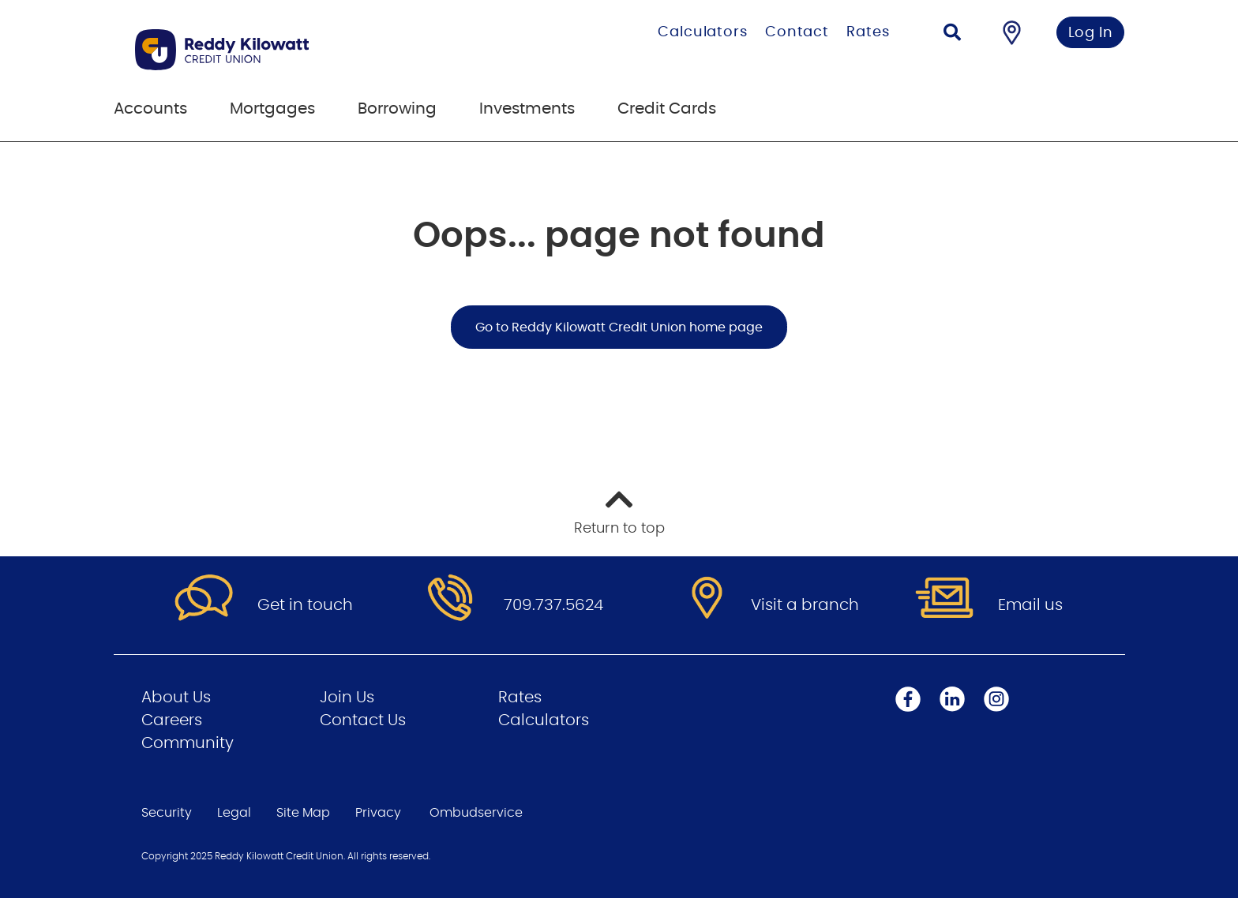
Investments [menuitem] (527, 109)
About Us (176, 697)
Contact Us (363, 720)
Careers (171, 720)
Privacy (378, 812)
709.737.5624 (553, 605)
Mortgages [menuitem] (272, 109)
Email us (1030, 605)
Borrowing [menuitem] (397, 109)
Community (187, 743)
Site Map (303, 812)
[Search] (952, 34)
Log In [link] (1090, 33)
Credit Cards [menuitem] (666, 109)
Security (166, 812)
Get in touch (305, 605)
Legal (234, 812)
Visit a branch (805, 605)
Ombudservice (476, 812)
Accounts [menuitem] (150, 109)
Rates (868, 32)
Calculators (703, 32)
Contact (797, 32)
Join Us (347, 697)
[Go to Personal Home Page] (301, 49)
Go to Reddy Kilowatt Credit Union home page (619, 327)
